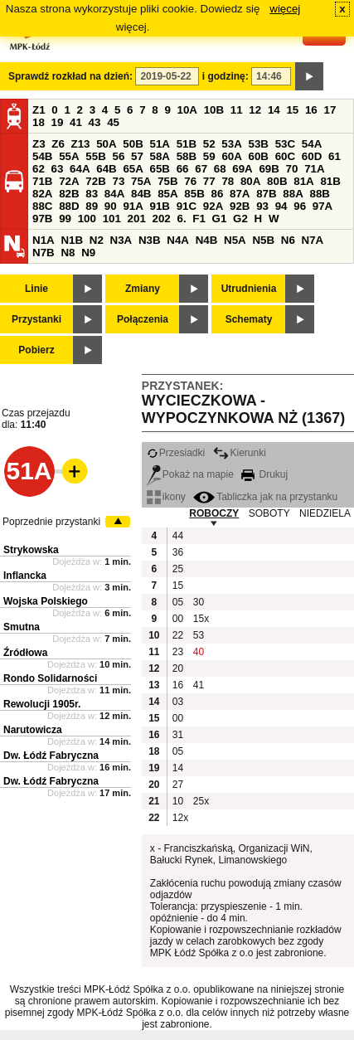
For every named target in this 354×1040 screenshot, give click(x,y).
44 (177, 536)
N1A (43, 240)
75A (141, 181)
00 (177, 618)
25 (177, 569)
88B (319, 193)
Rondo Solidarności (50, 678)
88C (42, 206)
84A (114, 193)
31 (177, 735)
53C (285, 144)
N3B (149, 240)
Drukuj (264, 474)
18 (38, 122)
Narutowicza (32, 730)
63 (57, 169)
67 (201, 169)
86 (217, 193)
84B (141, 193)
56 (118, 156)
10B (214, 110)
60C (285, 156)
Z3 (39, 144)
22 (177, 635)
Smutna (21, 627)
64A (80, 169)
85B (194, 193)
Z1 (39, 110)
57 (137, 156)
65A (133, 169)
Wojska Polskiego (45, 601)
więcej (284, 8)
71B (42, 181)
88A (293, 193)
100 (87, 218)
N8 (68, 252)
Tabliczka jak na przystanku (265, 497)
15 (292, 110)
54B (42, 156)
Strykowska (31, 550)
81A (303, 181)
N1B (72, 240)
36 (177, 552)
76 (190, 181)
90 (110, 206)
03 (177, 701)
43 (95, 122)
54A (312, 144)
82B (69, 193)
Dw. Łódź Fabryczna (51, 755)
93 (262, 206)
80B (277, 181)
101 (112, 218)
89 (91, 206)
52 (209, 144)
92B (240, 206)
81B (330, 181)
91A (133, 206)
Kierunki (239, 453)
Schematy (249, 319)
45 (113, 122)
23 (177, 652)
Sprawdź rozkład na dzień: (70, 76)
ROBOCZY (214, 513)
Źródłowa (25, 653)
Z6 (58, 144)
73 (118, 181)
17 (329, 110)
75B (167, 181)
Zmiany (142, 288)
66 (183, 169)
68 (220, 169)
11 (236, 110)
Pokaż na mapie (190, 474)
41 (76, 122)
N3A (121, 240)
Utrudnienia (249, 288)
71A (314, 169)
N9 (88, 252)
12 (255, 110)
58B (186, 156)
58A (160, 156)
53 (198, 635)
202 (162, 218)
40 (198, 652)
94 (281, 206)
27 (177, 784)
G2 (240, 218)
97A (322, 206)
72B (95, 181)
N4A (178, 240)
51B (186, 144)
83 (91, 193)
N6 (288, 240)
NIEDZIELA (325, 513)
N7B (43, 252)
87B (266, 193)
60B (259, 156)
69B (269, 169)
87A (240, 193)
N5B (263, 240)
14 (274, 110)
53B (259, 144)
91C (186, 206)
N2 (97, 240)
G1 (219, 218)
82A (42, 193)
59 (209, 156)
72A (69, 181)
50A (106, 144)
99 (65, 218)
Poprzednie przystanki (51, 521)
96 (299, 206)
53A (231, 144)
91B (160, 206)
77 (209, 181)
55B (95, 156)
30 (198, 602)
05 (177, 602)
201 (137, 218)
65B (160, 169)
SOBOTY (269, 513)
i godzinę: (225, 76)
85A (167, 193)
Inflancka (24, 575)
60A (231, 156)
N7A (313, 240)
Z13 (80, 144)
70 (292, 169)
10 (177, 801)
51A (160, 144)
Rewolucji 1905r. (41, 704)
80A (250, 181)
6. (182, 218)
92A (213, 206)
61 (334, 156)
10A (187, 110)
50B (133, 144)
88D (69, 206)
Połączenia (142, 319)
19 (57, 122)
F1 (199, 218)
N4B (207, 240)
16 (311, 110)
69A (242, 169)
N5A (235, 240)
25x (201, 801)
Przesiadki (176, 453)
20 (177, 668)
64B (106, 169)
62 (38, 169)
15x (201, 618)
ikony (166, 497)
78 (227, 181)
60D (312, 156)
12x (180, 818)
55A (69, 156)
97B (42, 218)
